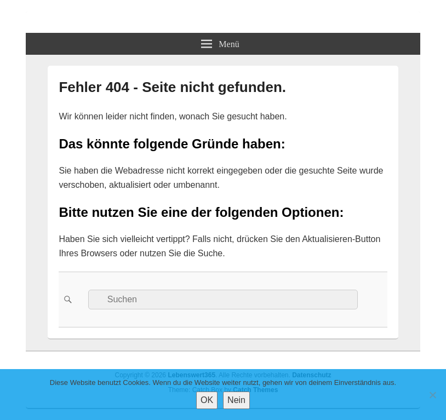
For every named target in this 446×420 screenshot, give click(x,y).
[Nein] (432, 394)
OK (207, 400)
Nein (236, 400)
